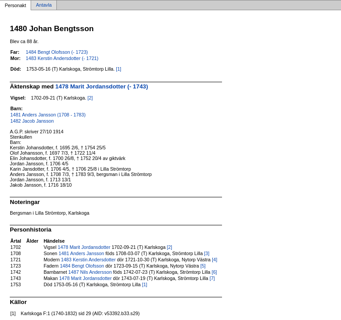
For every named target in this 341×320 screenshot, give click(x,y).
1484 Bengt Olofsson (82, 265)
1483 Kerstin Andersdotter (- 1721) (62, 58)
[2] (90, 97)
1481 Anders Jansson (81, 253)
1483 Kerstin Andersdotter (88, 259)
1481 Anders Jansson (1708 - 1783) (47, 114)
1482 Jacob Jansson (32, 121)
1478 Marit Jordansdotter (84, 247)
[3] (207, 253)
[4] (214, 259)
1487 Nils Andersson (90, 272)
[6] (214, 272)
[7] (212, 278)
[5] (203, 265)
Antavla (44, 5)
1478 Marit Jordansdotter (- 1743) (102, 86)
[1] (118, 69)
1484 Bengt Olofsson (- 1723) (57, 52)
